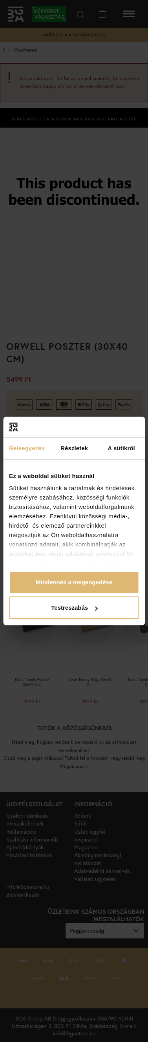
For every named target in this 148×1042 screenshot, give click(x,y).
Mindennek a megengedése (74, 582)
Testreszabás (74, 607)
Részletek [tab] (74, 448)
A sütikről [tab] (121, 448)
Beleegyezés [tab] (27, 448)
